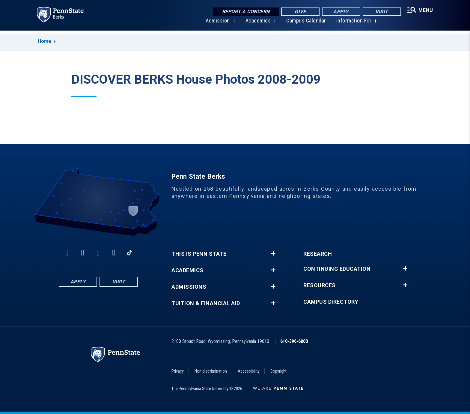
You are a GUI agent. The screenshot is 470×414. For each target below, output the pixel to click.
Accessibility (249, 371)
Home (44, 41)
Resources (319, 285)
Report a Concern (244, 12)
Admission (217, 24)
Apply (339, 12)
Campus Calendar (305, 24)
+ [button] (273, 253)
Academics (257, 24)
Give (299, 12)
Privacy (177, 371)
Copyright (278, 371)
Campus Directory (330, 302)
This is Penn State (198, 254)
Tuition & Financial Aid (205, 303)
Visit (380, 12)
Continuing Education (336, 269)
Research (317, 254)
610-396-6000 (294, 341)
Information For (353, 24)
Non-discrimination (211, 371)
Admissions (188, 287)
